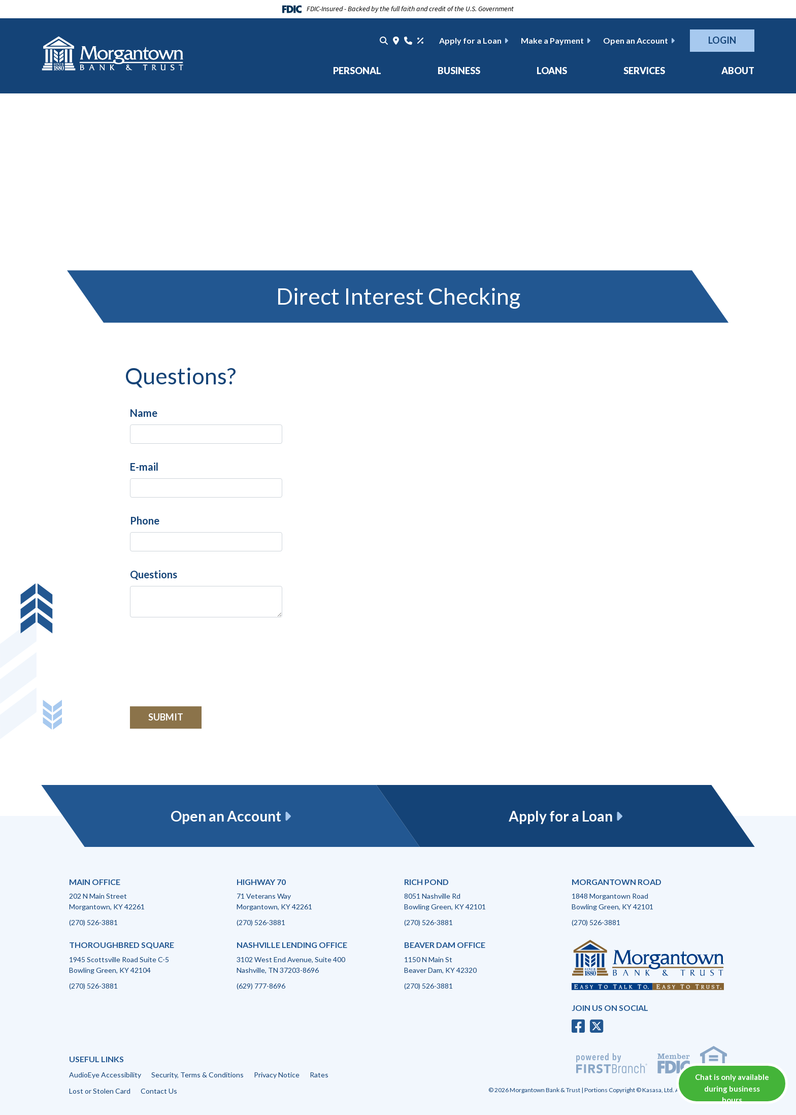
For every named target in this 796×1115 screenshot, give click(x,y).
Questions (153, 574)
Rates (319, 1074)
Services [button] (644, 70)
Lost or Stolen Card (99, 1091)
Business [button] (459, 70)
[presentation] (207, 656)
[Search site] (384, 41)
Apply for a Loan (470, 41)
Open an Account (635, 41)
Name (143, 413)
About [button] (737, 70)
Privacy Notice (277, 1074)
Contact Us (159, 1091)
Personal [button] (357, 70)
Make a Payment (552, 41)
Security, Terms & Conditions (197, 1074)
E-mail (144, 467)
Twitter (596, 1026)
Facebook (578, 1026)
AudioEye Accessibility (105, 1074)
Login (722, 40)
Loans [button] (552, 70)
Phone (144, 520)
